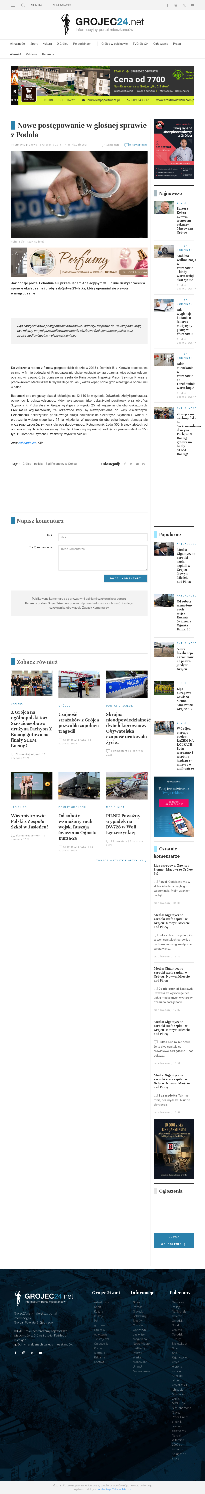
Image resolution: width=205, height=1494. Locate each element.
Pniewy (137, 1352)
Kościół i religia (177, 1378)
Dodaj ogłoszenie (173, 1240)
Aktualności (17, 44)
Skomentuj (114, 145)
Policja (176, 1307)
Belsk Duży (140, 1316)
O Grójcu (62, 44)
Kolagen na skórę (179, 1456)
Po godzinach (82, 44)
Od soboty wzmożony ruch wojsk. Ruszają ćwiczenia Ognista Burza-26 (77, 827)
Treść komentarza (40, 547)
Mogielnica (115, 807)
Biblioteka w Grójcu (179, 1346)
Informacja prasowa (24, 144)
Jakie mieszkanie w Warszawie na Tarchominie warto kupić (186, 376)
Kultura (47, 44)
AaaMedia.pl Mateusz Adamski (114, 1489)
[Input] (103, 537)
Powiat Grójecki (120, 705)
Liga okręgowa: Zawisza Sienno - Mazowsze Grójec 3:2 (185, 699)
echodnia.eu (26, 443)
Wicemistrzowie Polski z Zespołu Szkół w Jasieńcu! (29, 821)
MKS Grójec (179, 1403)
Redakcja (48, 54)
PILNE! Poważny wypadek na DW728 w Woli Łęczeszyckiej (123, 824)
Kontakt (99, 1362)
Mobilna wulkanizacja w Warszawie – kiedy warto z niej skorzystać (186, 268)
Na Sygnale (179, 1311)
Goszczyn (139, 1330)
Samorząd (178, 1302)
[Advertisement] (79, 503)
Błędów (138, 1320)
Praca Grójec (180, 1417)
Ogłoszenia (160, 44)
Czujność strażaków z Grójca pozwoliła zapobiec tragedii (78, 722)
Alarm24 (15, 54)
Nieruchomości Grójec (182, 1410)
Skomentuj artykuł (25, 754)
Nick (49, 535)
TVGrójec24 (140, 44)
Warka (137, 1357)
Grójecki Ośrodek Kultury (177, 1334)
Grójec (17, 703)
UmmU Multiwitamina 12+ (142, 1371)
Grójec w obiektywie (114, 44)
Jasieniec (19, 807)
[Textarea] (103, 558)
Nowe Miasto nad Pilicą (141, 1346)
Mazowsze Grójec (179, 1396)
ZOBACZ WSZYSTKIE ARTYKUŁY (122, 861)
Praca (177, 44)
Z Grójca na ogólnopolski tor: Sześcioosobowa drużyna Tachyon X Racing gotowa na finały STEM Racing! (31, 729)
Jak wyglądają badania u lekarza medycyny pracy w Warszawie (185, 322)
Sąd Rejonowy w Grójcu (179, 1357)
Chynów (138, 1325)
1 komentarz (117, 751)
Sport (34, 44)
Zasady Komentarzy (95, 607)
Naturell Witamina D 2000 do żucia (179, 1442)
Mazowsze (140, 1362)
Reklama (31, 54)
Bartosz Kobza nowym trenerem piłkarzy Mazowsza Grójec (185, 221)
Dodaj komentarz (125, 578)
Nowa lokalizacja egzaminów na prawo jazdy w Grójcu (185, 659)
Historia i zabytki (177, 1369)
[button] (13, 5)
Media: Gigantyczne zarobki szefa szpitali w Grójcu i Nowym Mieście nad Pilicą (186, 566)
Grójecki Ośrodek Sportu (177, 1321)
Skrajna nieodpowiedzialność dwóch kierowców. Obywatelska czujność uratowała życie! (128, 728)
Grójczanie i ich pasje (179, 1387)
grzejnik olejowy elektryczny (179, 1426)
